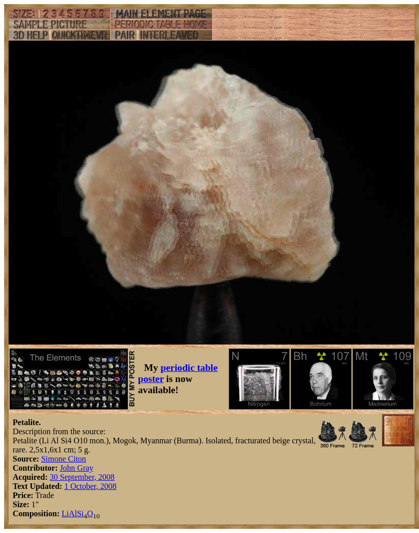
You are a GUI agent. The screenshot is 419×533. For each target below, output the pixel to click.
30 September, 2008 (82, 477)
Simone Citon (63, 458)
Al (73, 513)
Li (64, 513)
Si (80, 513)
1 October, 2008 (90, 486)
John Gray (76, 468)
